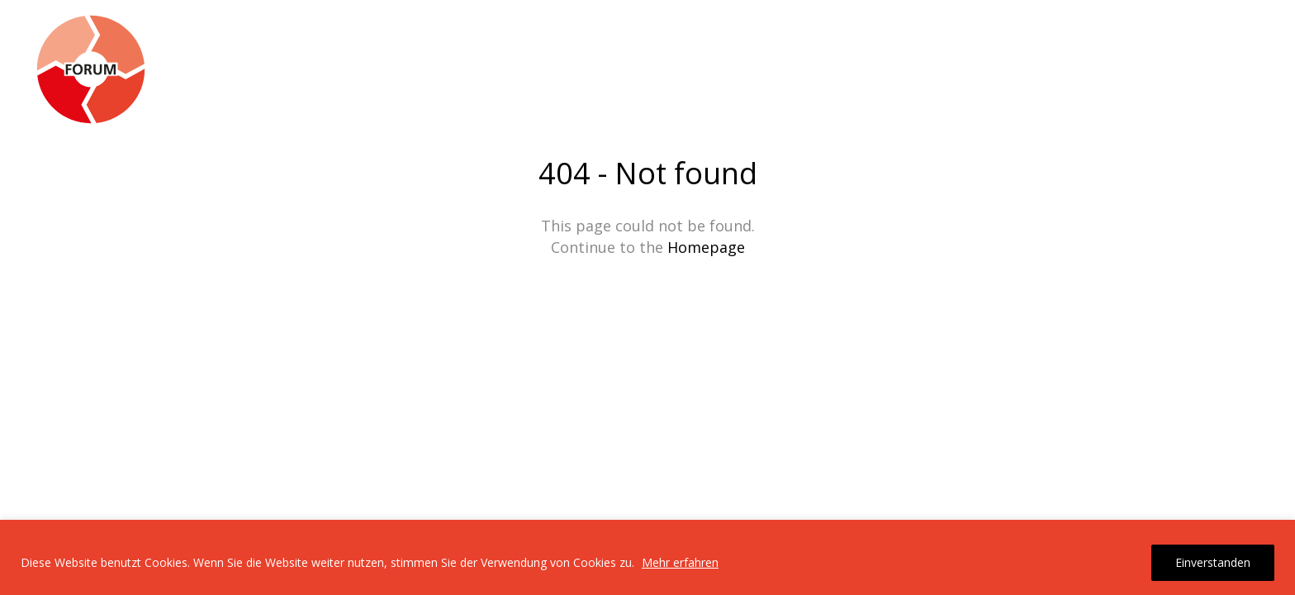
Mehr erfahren (680, 562)
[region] (647, 557)
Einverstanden (1212, 562)
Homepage (706, 247)
